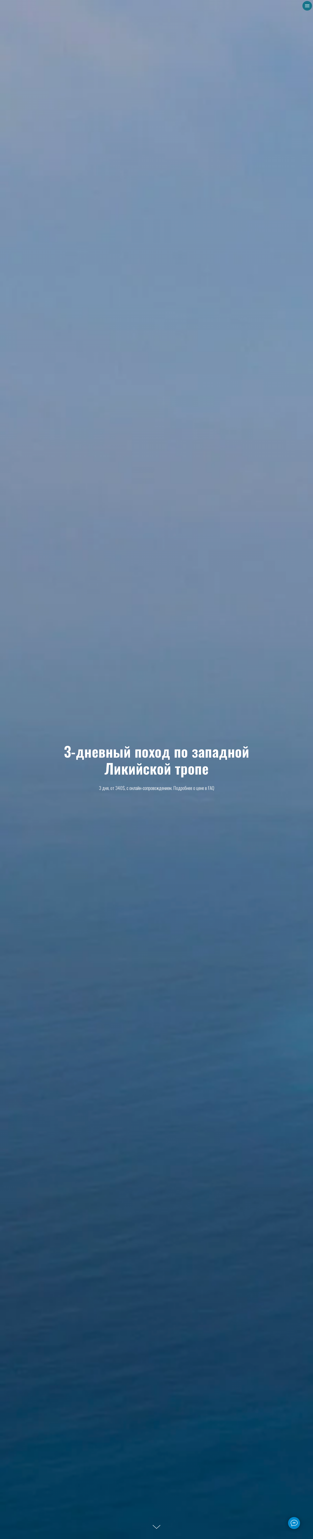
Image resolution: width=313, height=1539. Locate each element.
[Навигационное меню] (307, 5)
